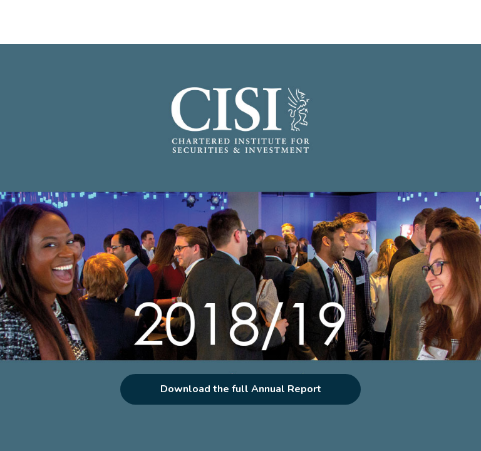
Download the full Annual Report (240, 389)
